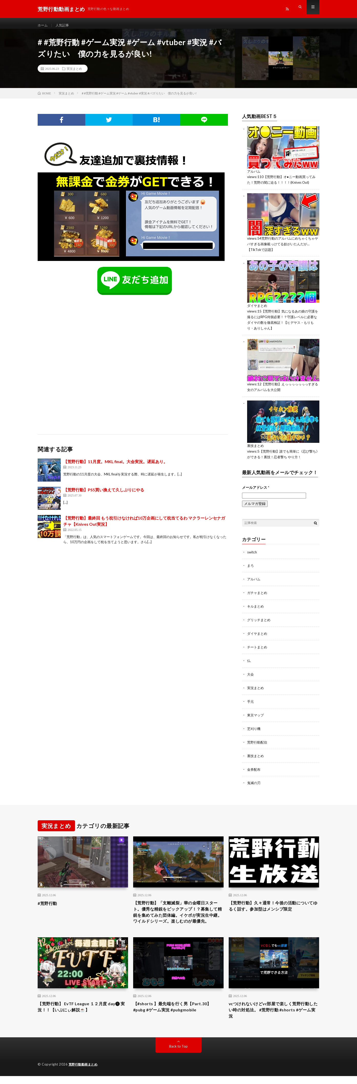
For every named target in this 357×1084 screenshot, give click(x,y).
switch (252, 552)
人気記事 (63, 25)
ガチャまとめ (258, 592)
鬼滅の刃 (254, 779)
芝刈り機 (254, 726)
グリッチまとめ (259, 619)
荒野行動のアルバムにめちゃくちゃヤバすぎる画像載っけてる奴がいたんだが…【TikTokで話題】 (283, 247)
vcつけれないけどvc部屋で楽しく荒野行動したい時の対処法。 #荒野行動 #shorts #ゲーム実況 (273, 1017)
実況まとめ (74, 73)
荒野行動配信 (258, 739)
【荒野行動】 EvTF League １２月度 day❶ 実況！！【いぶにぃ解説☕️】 (76, 1013)
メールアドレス (255, 488)
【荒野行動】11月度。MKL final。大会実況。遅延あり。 (115, 466)
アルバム (254, 175)
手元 (250, 699)
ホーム (43, 25)
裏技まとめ (256, 447)
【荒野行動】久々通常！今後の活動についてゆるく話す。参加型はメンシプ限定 (274, 903)
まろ (250, 566)
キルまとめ (256, 606)
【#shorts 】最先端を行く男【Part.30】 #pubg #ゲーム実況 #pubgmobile (176, 1013)
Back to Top (178, 1054)
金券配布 (254, 766)
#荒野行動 (48, 899)
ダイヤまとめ (258, 308)
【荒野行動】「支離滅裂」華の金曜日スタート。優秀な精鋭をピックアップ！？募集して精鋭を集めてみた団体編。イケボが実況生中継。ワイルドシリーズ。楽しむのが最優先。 (178, 913)
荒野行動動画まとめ (84, 1072)
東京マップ (256, 712)
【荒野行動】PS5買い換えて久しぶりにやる (103, 494)
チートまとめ (258, 646)
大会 (250, 672)
